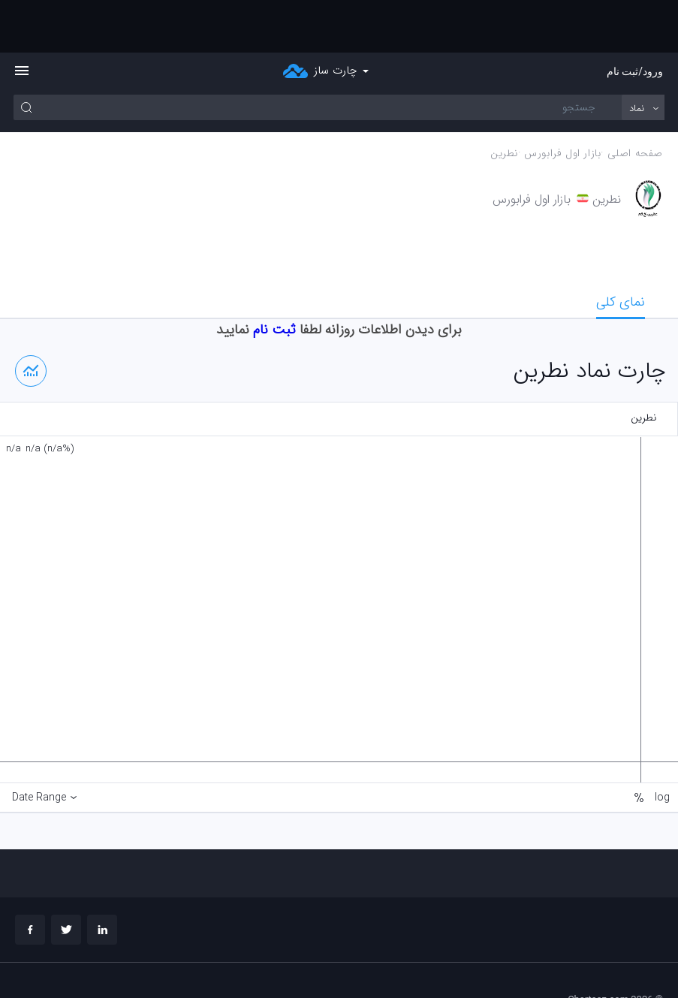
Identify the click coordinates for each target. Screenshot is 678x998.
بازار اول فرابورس (562, 101)
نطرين (504, 101)
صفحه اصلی (635, 101)
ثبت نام (274, 277)
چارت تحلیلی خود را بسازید (610, 961)
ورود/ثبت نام (635, 19)
